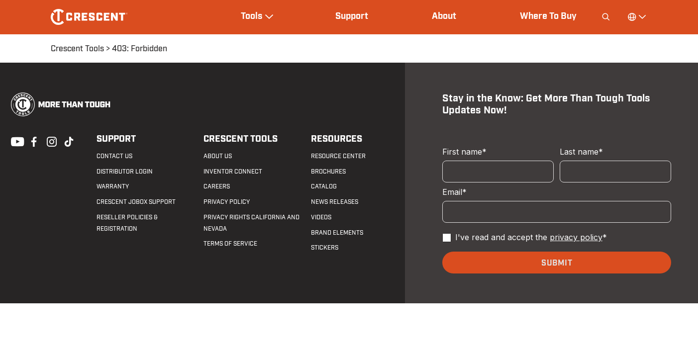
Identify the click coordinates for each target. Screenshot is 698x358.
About (444, 16)
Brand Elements (337, 233)
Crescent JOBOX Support (136, 202)
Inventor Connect (232, 172)
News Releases (334, 202)
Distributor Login (125, 172)
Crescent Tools (77, 49)
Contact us (114, 156)
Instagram (51, 141)
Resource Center (338, 156)
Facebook (33, 141)
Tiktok (69, 141)
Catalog (324, 186)
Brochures (328, 172)
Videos (321, 217)
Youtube (15, 141)
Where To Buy (548, 16)
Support (351, 16)
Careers (216, 186)
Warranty (113, 186)
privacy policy (576, 237)
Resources (336, 139)
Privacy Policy (226, 202)
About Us (217, 156)
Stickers (324, 248)
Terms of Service (230, 244)
